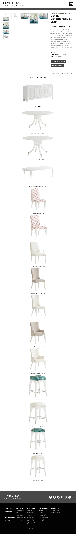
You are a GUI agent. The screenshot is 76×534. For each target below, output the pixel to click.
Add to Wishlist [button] (59, 61)
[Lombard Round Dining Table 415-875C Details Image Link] (38, 158)
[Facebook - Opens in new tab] (54, 497)
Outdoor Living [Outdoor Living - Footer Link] (42, 514)
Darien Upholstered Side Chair (20, 8)
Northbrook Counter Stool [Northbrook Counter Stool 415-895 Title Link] (38, 400)
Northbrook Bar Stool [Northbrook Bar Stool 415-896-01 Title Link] (38, 480)
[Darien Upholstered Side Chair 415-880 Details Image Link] (38, 211)
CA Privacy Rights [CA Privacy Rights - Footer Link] (31, 519)
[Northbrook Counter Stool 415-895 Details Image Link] (38, 398)
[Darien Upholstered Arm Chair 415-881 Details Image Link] (38, 238)
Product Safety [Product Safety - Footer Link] (30, 517)
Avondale (10, 8)
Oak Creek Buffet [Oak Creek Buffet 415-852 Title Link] (38, 106)
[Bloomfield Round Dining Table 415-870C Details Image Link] (38, 131)
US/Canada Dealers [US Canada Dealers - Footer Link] (54, 510)
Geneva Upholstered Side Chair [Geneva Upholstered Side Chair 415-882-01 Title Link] (38, 320)
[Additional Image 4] (42, 16)
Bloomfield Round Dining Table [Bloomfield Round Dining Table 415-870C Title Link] (38, 133)
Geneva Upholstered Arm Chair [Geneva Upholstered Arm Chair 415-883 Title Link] (38, 346)
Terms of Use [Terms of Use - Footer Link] (30, 515)
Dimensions (55, 52)
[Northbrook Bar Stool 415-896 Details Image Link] (38, 451)
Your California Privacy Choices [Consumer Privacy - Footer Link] (31, 523)
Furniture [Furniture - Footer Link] (41, 510)
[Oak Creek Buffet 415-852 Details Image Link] (38, 104)
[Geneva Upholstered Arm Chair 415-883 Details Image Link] (38, 344)
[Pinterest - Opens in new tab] (58, 497)
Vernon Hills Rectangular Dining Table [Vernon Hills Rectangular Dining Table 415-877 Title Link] (38, 186)
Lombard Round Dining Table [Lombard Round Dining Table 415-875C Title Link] (38, 159)
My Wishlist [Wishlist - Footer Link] (19, 520)
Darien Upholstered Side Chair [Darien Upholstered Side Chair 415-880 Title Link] (38, 213)
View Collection (55, 73)
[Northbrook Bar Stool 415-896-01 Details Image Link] (38, 478)
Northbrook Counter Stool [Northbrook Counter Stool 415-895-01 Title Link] (38, 426)
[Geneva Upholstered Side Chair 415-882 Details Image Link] (38, 291)
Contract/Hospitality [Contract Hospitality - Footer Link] (21, 517)
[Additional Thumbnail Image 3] (6, 25)
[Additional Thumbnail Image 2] (6, 19)
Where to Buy (66, 71)
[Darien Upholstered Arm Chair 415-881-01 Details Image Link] (38, 264)
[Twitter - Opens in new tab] (69, 497)
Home (4, 8)
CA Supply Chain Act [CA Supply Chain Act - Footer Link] (32, 520)
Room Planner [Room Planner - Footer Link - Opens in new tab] (19, 519)
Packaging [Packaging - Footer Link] (41, 519)
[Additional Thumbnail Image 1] (6, 15)
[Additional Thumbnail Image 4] (6, 32)
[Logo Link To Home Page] (13, 6)
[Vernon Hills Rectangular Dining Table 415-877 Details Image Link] (38, 184)
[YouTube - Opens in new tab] (66, 497)
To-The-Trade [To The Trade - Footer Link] (19, 514)
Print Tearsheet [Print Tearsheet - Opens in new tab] (57, 71)
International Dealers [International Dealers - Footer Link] (55, 512)
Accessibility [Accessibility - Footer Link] (42, 520)
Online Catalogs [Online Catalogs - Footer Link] (20, 510)
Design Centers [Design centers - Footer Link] (19, 515)
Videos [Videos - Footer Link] (17, 512)
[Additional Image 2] (24, 16)
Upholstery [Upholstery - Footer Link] (41, 512)
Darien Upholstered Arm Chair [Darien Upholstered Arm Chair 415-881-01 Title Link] (38, 266)
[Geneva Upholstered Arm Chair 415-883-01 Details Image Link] (38, 371)
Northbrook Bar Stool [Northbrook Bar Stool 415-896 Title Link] (38, 453)
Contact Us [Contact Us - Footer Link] (30, 512)
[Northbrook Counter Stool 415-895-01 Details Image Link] (38, 424)
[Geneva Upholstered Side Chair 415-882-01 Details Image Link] (38, 318)
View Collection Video (66, 73)
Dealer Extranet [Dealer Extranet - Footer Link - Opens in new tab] (54, 514)
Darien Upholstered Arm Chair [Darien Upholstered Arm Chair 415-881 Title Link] (38, 240)
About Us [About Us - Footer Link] (29, 510)
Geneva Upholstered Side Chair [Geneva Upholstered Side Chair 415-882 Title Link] (38, 293)
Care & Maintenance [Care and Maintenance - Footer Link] (43, 517)
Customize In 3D (57, 65)
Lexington (65, 13)
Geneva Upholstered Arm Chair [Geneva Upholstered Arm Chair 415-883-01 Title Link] (38, 373)
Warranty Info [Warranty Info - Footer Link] (42, 515)
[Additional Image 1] (15, 16)
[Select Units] (8, 520)
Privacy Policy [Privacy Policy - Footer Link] (30, 514)
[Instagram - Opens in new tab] (50, 497)
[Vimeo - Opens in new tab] (62, 497)
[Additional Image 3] (33, 18)
